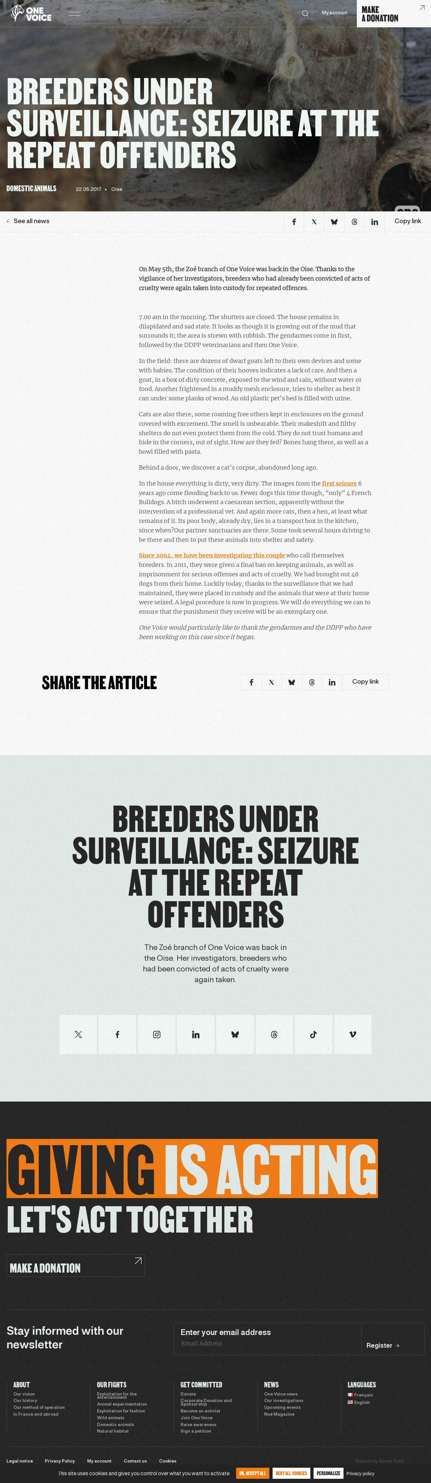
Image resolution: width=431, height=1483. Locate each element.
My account (334, 13)
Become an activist (200, 1411)
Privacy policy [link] (360, 1473)
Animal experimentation (122, 1405)
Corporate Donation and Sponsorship (206, 1403)
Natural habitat (113, 1432)
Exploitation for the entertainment (117, 1396)
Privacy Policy (60, 1461)
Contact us (135, 1461)
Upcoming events (282, 1408)
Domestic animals (115, 1425)
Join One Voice (196, 1418)
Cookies (167, 1461)
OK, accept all (252, 1473)
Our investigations (283, 1401)
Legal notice (20, 1461)
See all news (28, 221)
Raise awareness (198, 1425)
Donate (188, 1394)
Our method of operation (39, 1408)
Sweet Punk (391, 1461)
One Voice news (281, 1394)
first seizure (339, 483)
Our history (25, 1401)
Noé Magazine (279, 1415)
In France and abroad (36, 1415)
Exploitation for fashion (121, 1411)
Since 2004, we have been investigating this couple (212, 555)
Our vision (24, 1394)
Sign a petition (196, 1432)
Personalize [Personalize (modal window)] (328, 1473)
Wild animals (110, 1418)
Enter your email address (226, 1333)
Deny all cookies (291, 1473)
